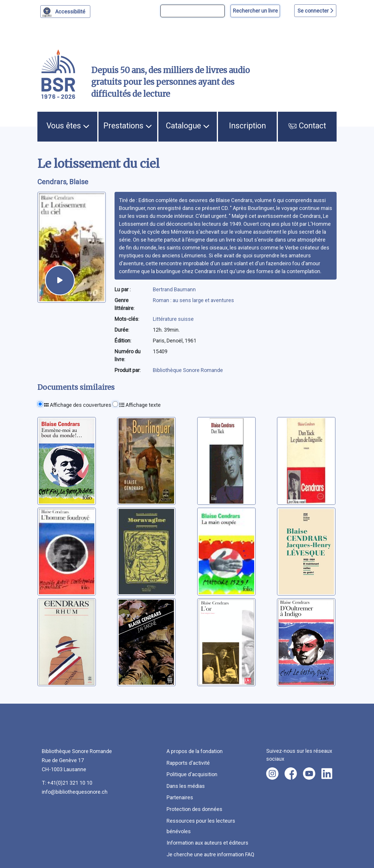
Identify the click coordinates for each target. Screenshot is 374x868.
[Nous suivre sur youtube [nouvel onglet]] (309, 773)
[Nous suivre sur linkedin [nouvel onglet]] (326, 773)
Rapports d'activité (188, 763)
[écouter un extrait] (60, 280)
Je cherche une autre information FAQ (210, 854)
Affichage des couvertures (77, 405)
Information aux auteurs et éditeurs (207, 843)
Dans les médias (186, 786)
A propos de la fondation (195, 751)
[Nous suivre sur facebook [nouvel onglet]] (291, 773)
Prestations (127, 125)
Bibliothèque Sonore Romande (188, 370)
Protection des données (194, 809)
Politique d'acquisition (192, 774)
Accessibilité (71, 10)
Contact (307, 125)
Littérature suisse (173, 319)
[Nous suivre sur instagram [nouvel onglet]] (272, 773)
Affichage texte (140, 405)
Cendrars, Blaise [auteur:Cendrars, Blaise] (62, 182)
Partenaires (180, 797)
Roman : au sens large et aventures (193, 300)
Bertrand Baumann (174, 289)
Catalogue (187, 125)
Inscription (247, 125)
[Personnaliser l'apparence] (65, 11)
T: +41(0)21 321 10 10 (67, 783)
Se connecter (315, 11)
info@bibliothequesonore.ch (75, 792)
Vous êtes (67, 125)
